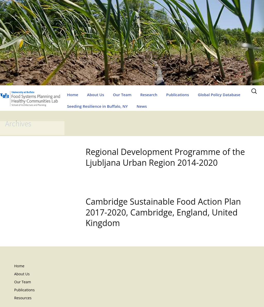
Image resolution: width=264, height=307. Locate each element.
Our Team (122, 94)
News (142, 106)
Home (72, 94)
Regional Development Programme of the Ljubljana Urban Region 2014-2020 (165, 157)
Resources (22, 297)
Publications (177, 94)
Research (148, 94)
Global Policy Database (219, 94)
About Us (95, 94)
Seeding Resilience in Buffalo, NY (97, 106)
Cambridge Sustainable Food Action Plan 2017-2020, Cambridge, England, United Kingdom (163, 212)
